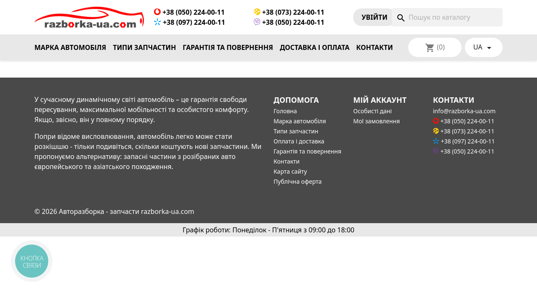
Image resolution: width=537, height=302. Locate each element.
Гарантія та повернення (228, 47)
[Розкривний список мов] (484, 47)
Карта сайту (290, 171)
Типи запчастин (144, 47)
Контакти (374, 47)
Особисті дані (372, 111)
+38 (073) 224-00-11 (289, 12)
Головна (285, 111)
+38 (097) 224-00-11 (189, 22)
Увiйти (375, 17)
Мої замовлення (376, 121)
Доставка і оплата (314, 47)
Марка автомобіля (70, 47)
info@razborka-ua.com (464, 111)
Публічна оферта (298, 181)
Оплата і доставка (299, 141)
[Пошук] (447, 17)
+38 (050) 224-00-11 (189, 12)
